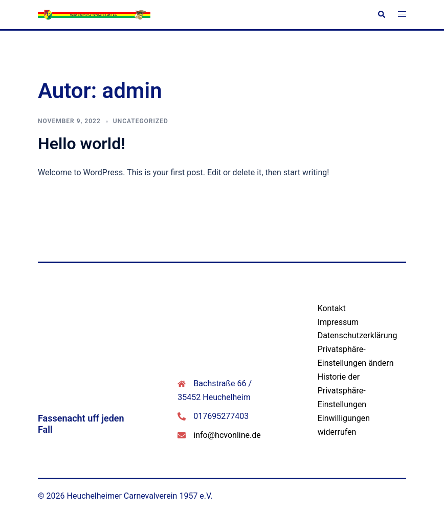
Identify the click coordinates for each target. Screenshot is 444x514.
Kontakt (332, 308)
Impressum (338, 322)
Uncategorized (140, 121)
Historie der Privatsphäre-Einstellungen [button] (342, 390)
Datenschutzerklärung (357, 335)
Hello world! (81, 143)
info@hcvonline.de (226, 435)
